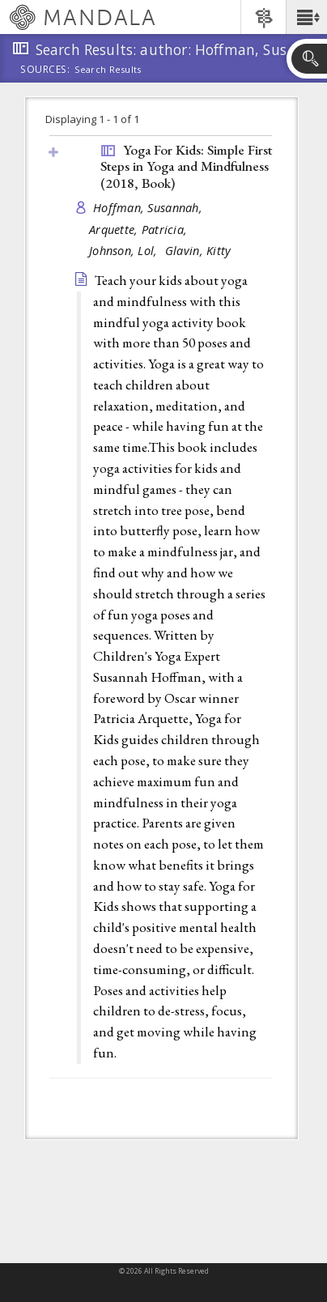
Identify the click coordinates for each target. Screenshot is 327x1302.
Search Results (108, 69)
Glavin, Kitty (198, 250)
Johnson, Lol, (125, 250)
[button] (306, 17)
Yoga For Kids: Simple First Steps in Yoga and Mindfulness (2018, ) (186, 166)
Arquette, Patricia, (140, 229)
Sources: (45, 70)
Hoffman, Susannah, (149, 207)
